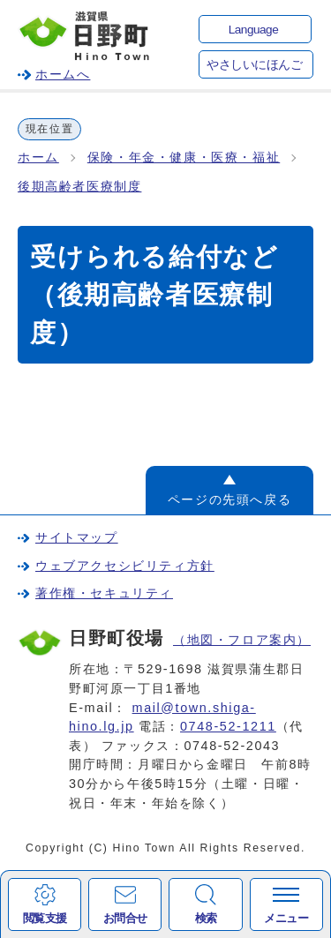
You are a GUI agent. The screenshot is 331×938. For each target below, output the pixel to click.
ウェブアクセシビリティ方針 (124, 566)
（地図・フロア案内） (242, 640)
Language (253, 29)
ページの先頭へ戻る (229, 499)
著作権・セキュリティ (104, 593)
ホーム (38, 157)
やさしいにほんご (254, 64)
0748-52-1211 (228, 726)
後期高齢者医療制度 (79, 186)
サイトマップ (76, 537)
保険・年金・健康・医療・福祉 (183, 157)
